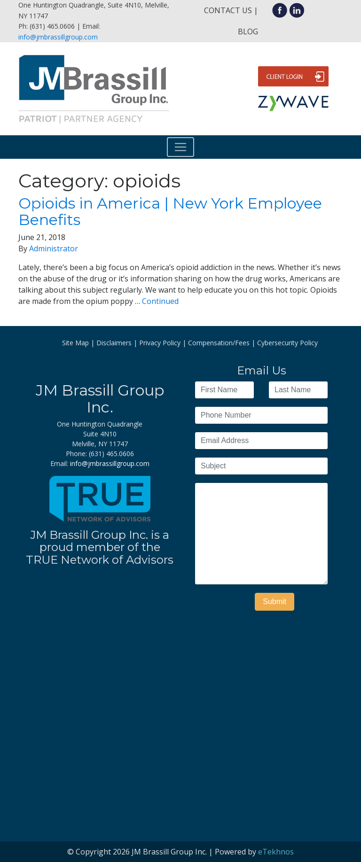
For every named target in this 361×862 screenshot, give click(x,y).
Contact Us (228, 10)
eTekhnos (276, 851)
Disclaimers (114, 342)
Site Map (75, 342)
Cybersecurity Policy (287, 342)
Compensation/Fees (219, 342)
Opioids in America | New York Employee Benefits (170, 211)
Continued (160, 301)
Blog (248, 31)
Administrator (53, 248)
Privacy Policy (159, 342)
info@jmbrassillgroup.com (58, 36)
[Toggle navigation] (180, 147)
